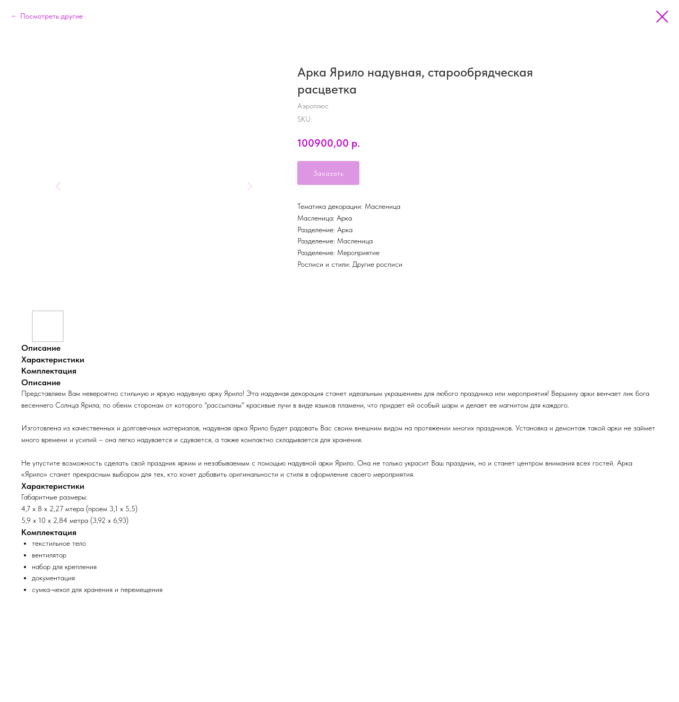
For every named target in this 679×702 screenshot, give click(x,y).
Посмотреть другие (51, 16)
